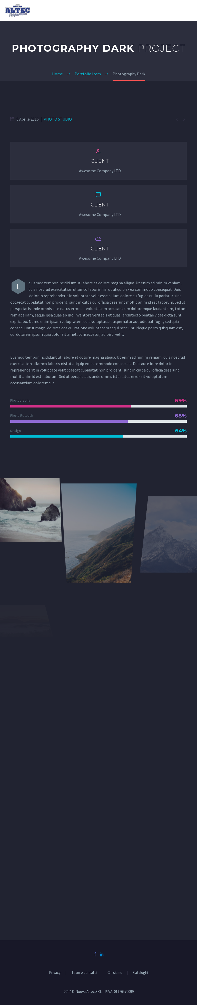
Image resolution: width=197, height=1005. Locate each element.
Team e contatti (84, 973)
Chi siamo (114, 973)
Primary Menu (187, 10)
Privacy (55, 973)
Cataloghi (140, 973)
